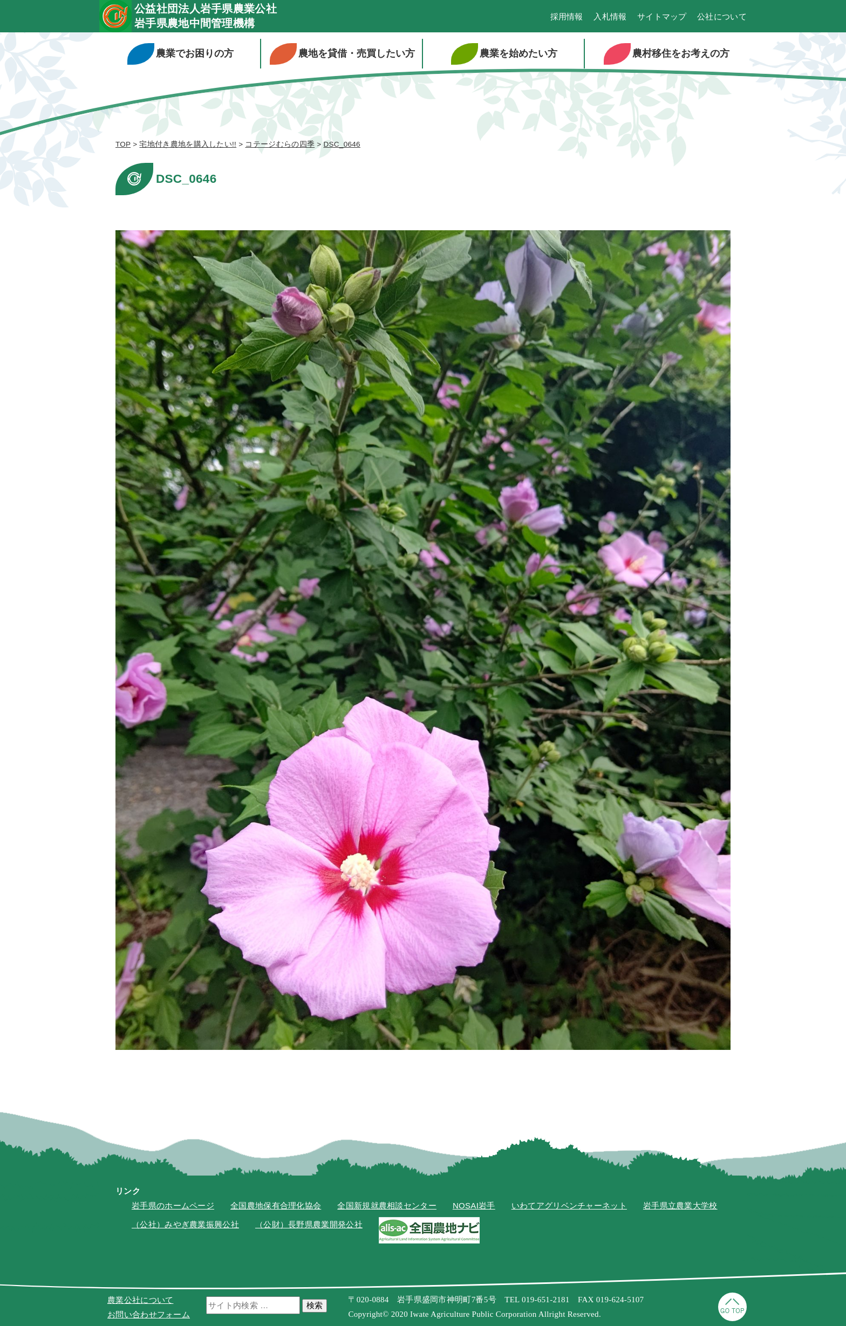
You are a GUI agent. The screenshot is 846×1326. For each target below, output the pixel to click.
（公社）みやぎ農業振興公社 (185, 1224)
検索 (314, 1305)
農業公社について (140, 1299)
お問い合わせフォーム (148, 1314)
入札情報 (609, 16)
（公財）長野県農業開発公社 (309, 1224)
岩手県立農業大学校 (680, 1205)
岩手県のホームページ (173, 1205)
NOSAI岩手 (474, 1205)
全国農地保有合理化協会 (275, 1205)
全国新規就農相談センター (386, 1205)
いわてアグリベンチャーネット (569, 1205)
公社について (722, 16)
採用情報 (566, 16)
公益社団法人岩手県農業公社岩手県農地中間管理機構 (205, 16)
